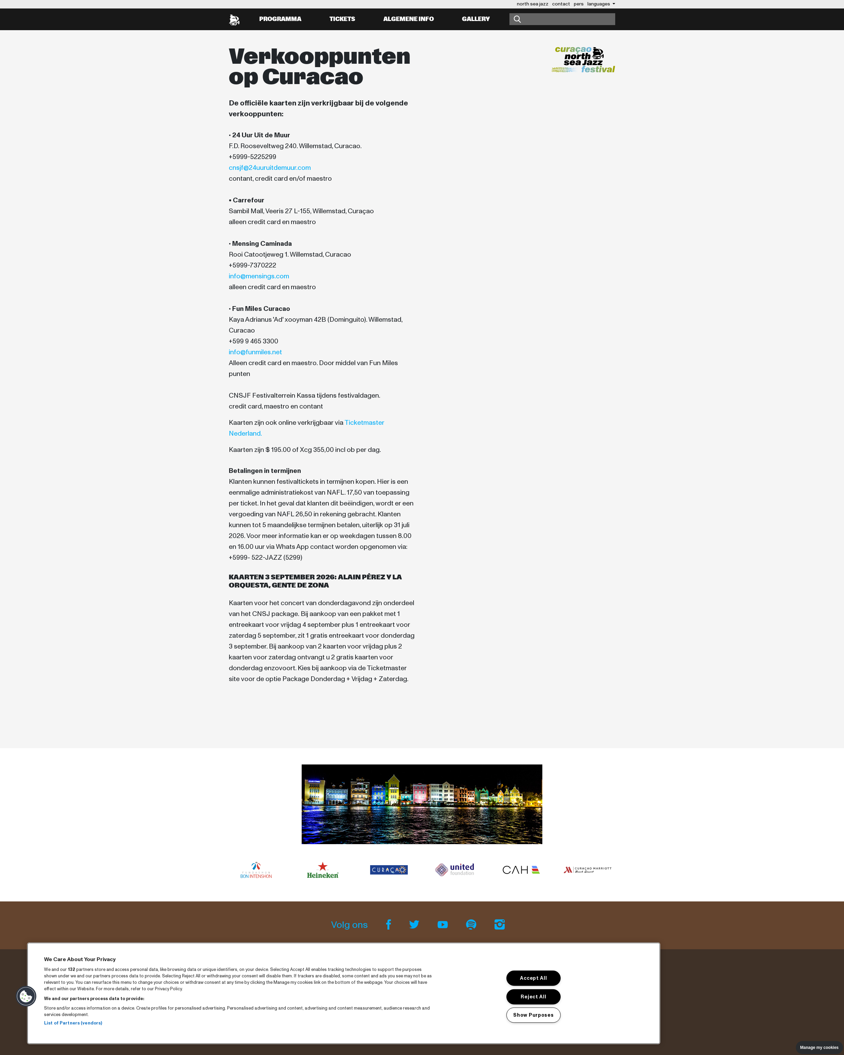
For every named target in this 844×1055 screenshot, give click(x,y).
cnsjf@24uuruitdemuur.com (270, 168)
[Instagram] (499, 925)
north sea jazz (532, 4)
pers (579, 4)
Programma (280, 19)
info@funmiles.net (255, 352)
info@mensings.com (259, 276)
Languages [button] (599, 4)
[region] (343, 993)
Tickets (342, 19)
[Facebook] (389, 925)
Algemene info (408, 19)
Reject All (533, 996)
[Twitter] (415, 925)
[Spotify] (472, 925)
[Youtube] (443, 925)
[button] (26, 996)
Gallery (476, 19)
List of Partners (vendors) (73, 1023)
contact (561, 4)
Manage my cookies (819, 1047)
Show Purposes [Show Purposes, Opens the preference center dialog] (533, 1015)
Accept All (533, 978)
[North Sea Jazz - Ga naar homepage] (234, 19)
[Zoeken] (562, 19)
